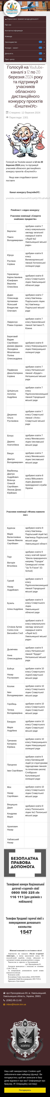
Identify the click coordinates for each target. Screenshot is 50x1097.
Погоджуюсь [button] (25, 1090)
